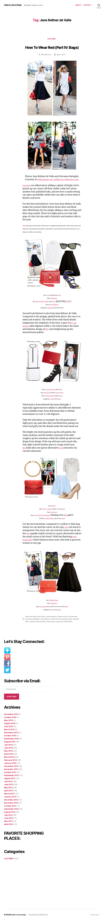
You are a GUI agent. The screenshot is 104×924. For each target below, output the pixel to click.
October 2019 (10, 721)
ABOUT (78, 5)
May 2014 (8, 754)
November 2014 (11, 736)
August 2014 (9, 745)
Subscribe (11, 700)
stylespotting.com (38, 183)
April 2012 (8, 828)
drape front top (64, 620)
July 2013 (8, 785)
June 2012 (8, 822)
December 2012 (11, 803)
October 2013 (10, 776)
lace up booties (62, 623)
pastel (71, 623)
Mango (53, 509)
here (58, 299)
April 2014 (8, 757)
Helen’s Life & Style (19, 918)
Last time (27, 189)
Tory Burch (53, 516)
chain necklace (52, 620)
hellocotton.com (69, 183)
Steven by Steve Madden (42, 519)
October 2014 (10, 739)
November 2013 (11, 773)
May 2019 (8, 724)
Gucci (52, 403)
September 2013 (11, 779)
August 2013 (9, 782)
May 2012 (8, 825)
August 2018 (9, 727)
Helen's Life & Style (14, 5)
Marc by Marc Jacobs (41, 305)
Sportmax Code (51, 393)
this (47, 333)
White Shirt (69, 625)
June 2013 (8, 788)
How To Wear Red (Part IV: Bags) (52, 47)
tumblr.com (54, 183)
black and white (31, 620)
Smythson (47, 396)
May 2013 (8, 791)
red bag (32, 625)
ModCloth (54, 302)
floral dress (75, 620)
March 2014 (9, 760)
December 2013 (11, 770)
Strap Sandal (41, 625)
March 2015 (9, 733)
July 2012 (8, 819)
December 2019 (11, 718)
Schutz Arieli (50, 399)
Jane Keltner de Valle (48, 623)
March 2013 (9, 797)
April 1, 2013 (61, 55)
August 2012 (9, 815)
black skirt (42, 620)
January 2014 (10, 767)
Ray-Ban (50, 311)
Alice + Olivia (47, 513)
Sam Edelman (54, 308)
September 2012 (11, 812)
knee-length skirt (31, 543)
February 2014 (10, 764)
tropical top (60, 625)
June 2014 (8, 751)
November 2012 (11, 806)
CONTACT (87, 5)
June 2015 (8, 730)
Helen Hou (47, 55)
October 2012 (10, 809)
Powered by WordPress (39, 918)
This (24, 229)
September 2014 (11, 742)
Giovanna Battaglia (32, 623)
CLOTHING (52, 39)
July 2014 (8, 748)
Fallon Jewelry (50, 522)
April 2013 (8, 794)
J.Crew (48, 299)
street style (51, 625)
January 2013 (10, 800)
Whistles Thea (53, 604)
